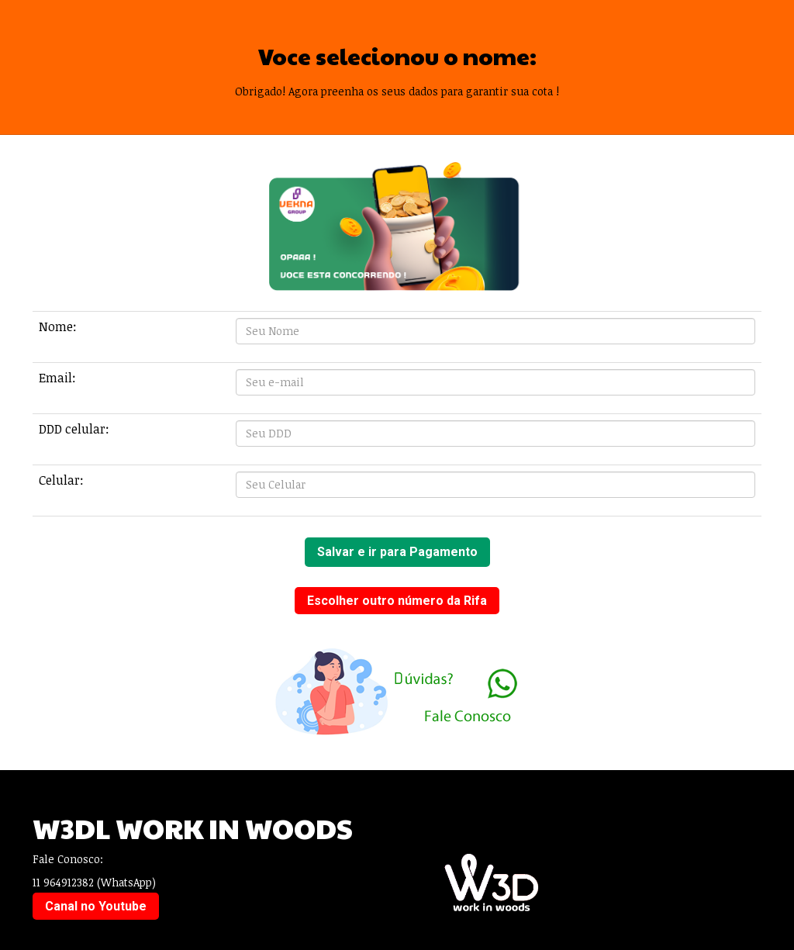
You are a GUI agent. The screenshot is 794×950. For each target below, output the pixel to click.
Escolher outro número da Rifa (397, 600)
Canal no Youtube (96, 906)
